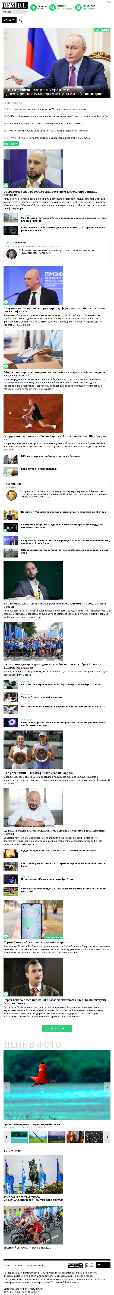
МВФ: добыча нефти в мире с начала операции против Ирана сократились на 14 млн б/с (59, 116)
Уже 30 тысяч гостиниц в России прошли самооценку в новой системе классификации (64, 219)
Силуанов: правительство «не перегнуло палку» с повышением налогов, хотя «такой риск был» (65, 542)
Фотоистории (12, 1150)
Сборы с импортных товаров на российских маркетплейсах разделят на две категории (55, 373)
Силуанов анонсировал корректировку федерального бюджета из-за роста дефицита (54, 309)
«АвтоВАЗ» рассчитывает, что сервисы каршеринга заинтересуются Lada (63, 864)
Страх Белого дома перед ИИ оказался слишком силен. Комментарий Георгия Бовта (55, 1001)
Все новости (11, 143)
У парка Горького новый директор (42, 697)
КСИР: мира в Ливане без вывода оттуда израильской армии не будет (49, 130)
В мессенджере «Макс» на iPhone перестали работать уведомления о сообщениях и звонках (64, 724)
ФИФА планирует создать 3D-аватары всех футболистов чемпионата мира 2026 (64, 890)
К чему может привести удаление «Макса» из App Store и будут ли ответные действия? (62, 526)
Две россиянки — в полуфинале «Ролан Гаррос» (38, 773)
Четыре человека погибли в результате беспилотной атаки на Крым (63, 706)
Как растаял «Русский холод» (39, 468)
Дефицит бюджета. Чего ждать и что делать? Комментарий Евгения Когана (55, 832)
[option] (57, 1085)
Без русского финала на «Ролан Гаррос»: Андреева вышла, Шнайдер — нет (55, 437)
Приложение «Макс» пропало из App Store (47, 879)
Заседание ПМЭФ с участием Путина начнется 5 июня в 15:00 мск (46, 123)
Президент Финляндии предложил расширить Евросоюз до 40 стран (63, 511)
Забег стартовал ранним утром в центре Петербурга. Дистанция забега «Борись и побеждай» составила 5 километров (56, 673)
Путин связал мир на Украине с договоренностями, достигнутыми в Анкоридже (54, 91)
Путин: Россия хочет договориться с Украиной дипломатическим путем (50, 137)
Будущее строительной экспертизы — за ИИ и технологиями (58, 850)
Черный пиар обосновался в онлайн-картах (36, 942)
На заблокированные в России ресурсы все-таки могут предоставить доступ (55, 605)
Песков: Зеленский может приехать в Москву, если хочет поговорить (48, 109)
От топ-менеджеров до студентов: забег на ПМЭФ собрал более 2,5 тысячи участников (52, 666)
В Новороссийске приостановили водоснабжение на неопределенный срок (64, 551)
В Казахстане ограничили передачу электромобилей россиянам (61, 684)
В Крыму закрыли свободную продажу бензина (50, 456)
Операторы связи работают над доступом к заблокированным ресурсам (50, 193)
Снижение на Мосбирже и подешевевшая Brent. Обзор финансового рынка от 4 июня (63, 229)
